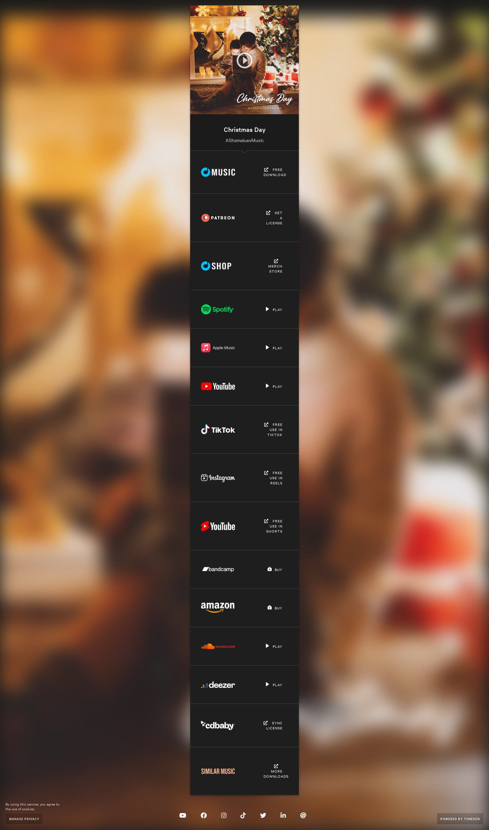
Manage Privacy (24, 818)
